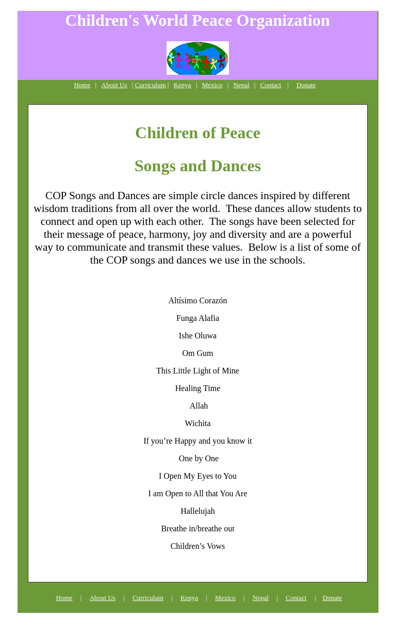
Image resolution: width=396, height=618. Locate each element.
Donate (306, 85)
